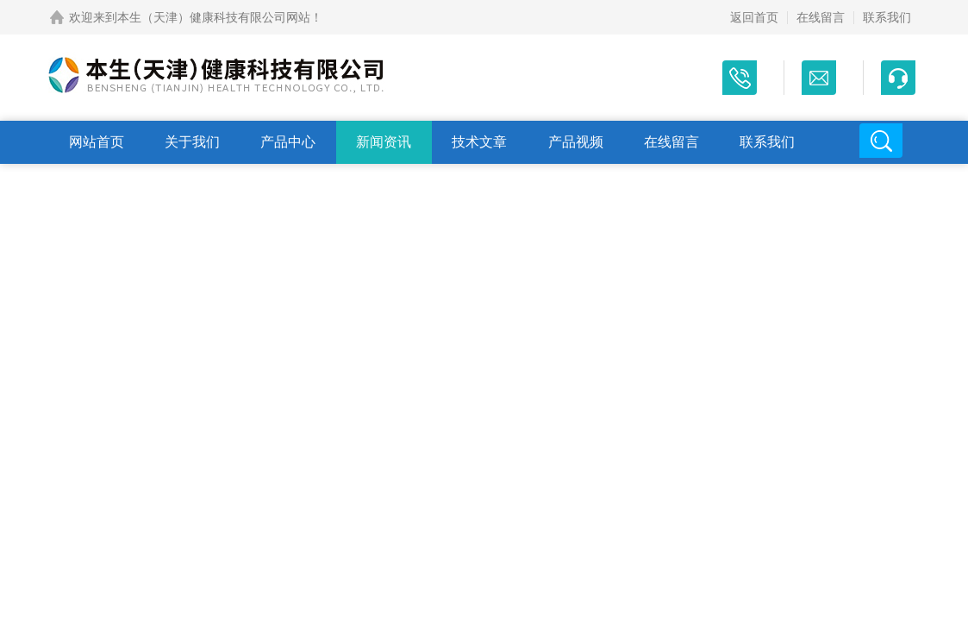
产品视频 (575, 142)
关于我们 (192, 142)
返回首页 (754, 17)
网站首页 (96, 142)
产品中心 (287, 142)
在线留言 (820, 17)
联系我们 (887, 17)
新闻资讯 (383, 142)
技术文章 (479, 142)
